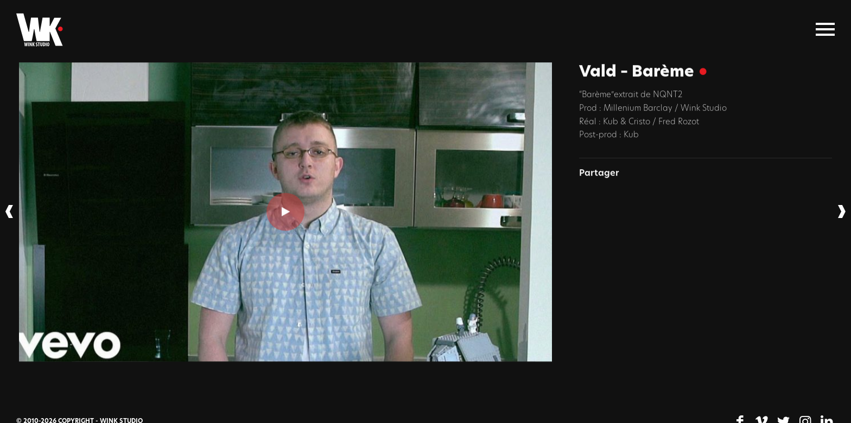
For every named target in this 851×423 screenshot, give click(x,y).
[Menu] (825, 29)
